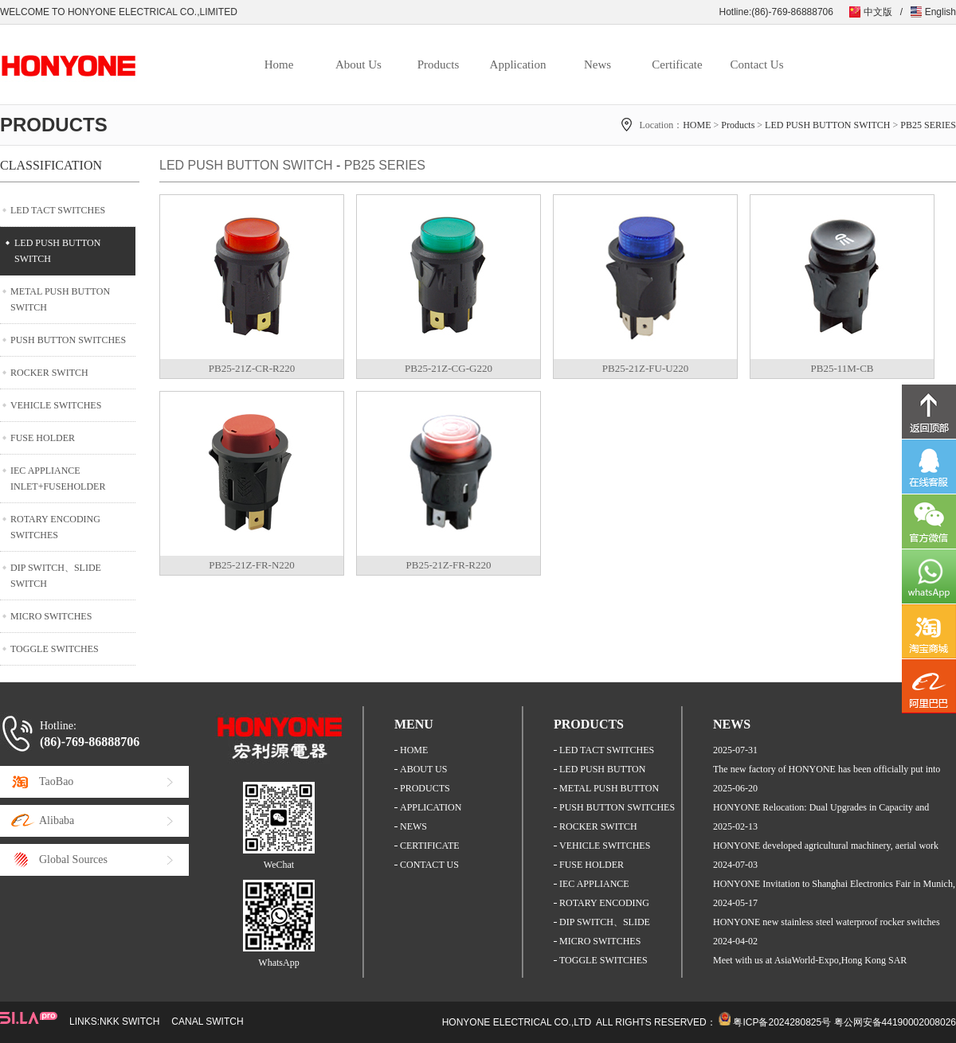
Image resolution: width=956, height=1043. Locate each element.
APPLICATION (430, 807)
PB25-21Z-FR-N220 (252, 565)
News (597, 64)
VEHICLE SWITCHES (55, 405)
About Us (358, 64)
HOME (697, 125)
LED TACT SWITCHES (57, 210)
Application (518, 64)
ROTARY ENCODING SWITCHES (55, 527)
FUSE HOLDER (42, 437)
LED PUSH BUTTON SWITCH (827, 125)
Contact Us (756, 64)
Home (279, 64)
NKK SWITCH (129, 1021)
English (940, 12)
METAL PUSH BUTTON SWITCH (60, 299)
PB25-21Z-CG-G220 (448, 368)
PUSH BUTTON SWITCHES (68, 340)
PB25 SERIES (928, 125)
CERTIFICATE (430, 845)
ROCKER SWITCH (49, 372)
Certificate (677, 64)
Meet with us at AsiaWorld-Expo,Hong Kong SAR (810, 960)
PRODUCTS (425, 788)
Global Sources (73, 859)
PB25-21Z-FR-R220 (449, 565)
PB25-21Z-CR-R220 (252, 368)
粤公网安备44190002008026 (895, 1022)
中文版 (878, 12)
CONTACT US (429, 864)
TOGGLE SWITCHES (54, 648)
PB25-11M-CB (842, 368)
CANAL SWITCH (207, 1021)
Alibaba (56, 820)
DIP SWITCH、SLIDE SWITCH (55, 575)
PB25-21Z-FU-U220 (645, 368)
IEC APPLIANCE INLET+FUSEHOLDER (57, 478)
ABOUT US (423, 769)
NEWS (413, 826)
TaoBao (56, 781)
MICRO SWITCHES (51, 616)
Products (438, 64)
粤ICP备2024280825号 (782, 1022)
